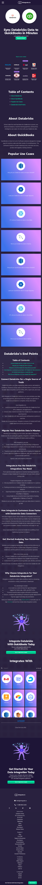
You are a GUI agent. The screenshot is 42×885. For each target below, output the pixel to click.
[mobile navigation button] (2, 2)
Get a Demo (32, 882)
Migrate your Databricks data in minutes (22, 365)
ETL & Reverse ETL (20, 815)
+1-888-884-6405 (20, 805)
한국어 (20, 877)
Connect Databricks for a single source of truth (22, 363)
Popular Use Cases (17, 101)
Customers (20, 859)
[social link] (9, 808)
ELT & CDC (20, 817)
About (19, 864)
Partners (20, 866)
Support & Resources (20, 838)
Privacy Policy (20, 850)
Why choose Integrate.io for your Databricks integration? (22, 374)
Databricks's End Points (18, 104)
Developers (20, 827)
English (20, 874)
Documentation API (20, 844)
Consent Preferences (20, 853)
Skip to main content (21, 56)
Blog (20, 834)
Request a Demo (21, 38)
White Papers (20, 861)
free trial (10, 602)
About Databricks (16, 96)
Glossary (20, 852)
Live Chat (20, 836)
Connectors (20, 819)
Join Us (20, 868)
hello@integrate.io (20, 800)
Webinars (20, 863)
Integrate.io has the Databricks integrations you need (22, 367)
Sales (19, 823)
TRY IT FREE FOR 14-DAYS (21, 652)
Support (20, 825)
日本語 (20, 876)
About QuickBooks (17, 99)
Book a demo (25, 599)
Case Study (16, 71)
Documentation (20, 842)
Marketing (19, 821)
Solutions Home (20, 813)
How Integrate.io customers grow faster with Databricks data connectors (22, 370)
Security (20, 846)
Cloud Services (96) (20, 727)
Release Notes (20, 829)
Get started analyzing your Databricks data (22, 372)
